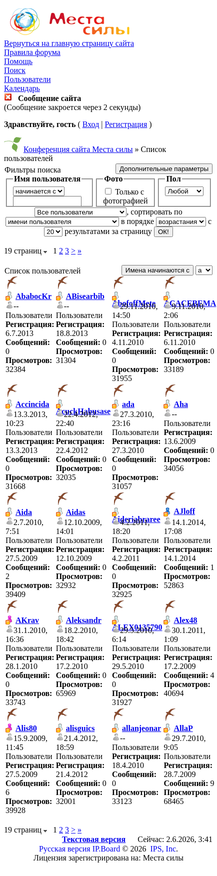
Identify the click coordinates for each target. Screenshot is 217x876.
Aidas (76, 512)
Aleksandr (84, 620)
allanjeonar (141, 728)
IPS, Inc (163, 848)
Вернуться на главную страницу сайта (69, 43)
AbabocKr (34, 296)
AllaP (183, 728)
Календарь (22, 88)
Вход (91, 124)
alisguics (80, 728)
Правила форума (32, 52)
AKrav (27, 620)
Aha (181, 404)
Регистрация (125, 124)
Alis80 (26, 728)
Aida (24, 512)
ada (128, 404)
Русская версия (64, 848)
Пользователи (27, 79)
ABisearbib (85, 296)
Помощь (18, 61)
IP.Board (106, 848)
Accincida (33, 404)
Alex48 (185, 620)
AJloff (184, 511)
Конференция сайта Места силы (78, 149)
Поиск (15, 70)
